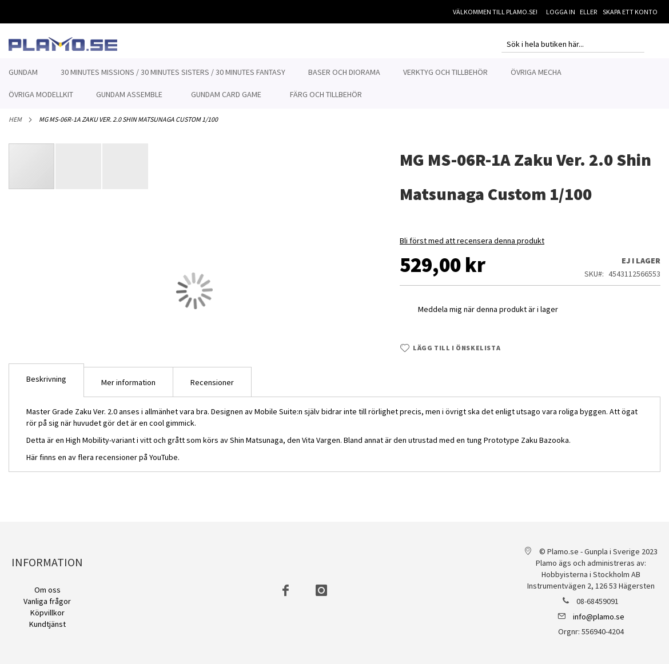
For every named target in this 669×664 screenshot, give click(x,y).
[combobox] (572, 44)
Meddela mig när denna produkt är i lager (488, 315)
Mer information (128, 388)
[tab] (46, 386)
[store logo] (63, 44)
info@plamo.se (598, 616)
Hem (15, 125)
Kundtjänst (47, 624)
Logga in (560, 11)
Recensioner (212, 388)
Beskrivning (46, 385)
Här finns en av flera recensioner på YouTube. (103, 463)
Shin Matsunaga (256, 446)
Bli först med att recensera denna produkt (472, 247)
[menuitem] (23, 72)
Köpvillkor (47, 612)
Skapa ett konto (630, 11)
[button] (78, 173)
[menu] (334, 83)
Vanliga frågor (47, 601)
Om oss (47, 590)
